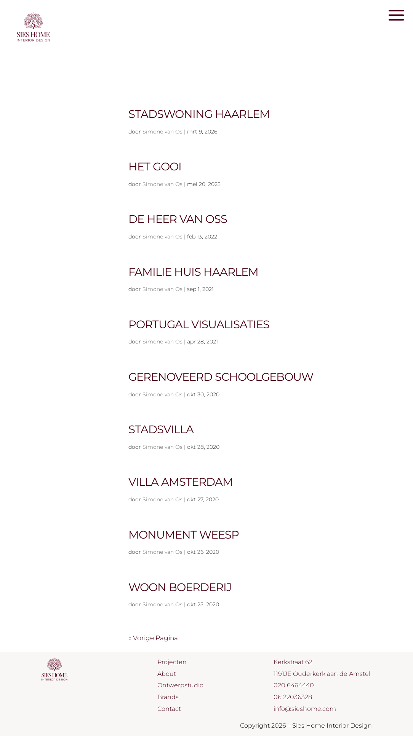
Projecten (172, 662)
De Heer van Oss (177, 219)
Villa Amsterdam (180, 481)
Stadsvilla (161, 429)
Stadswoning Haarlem (199, 114)
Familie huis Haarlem (193, 271)
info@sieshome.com (305, 708)
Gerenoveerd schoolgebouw (220, 376)
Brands (168, 697)
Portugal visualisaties (198, 324)
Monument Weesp (183, 534)
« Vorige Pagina (153, 638)
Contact (169, 708)
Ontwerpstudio (180, 685)
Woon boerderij (180, 587)
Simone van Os (162, 131)
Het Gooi (154, 166)
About (166, 673)
